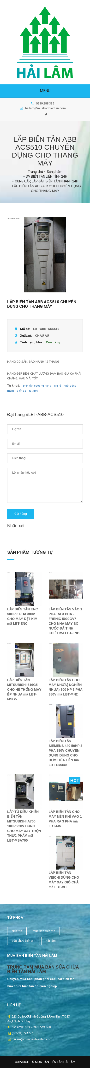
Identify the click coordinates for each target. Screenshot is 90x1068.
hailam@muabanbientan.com (43, 108)
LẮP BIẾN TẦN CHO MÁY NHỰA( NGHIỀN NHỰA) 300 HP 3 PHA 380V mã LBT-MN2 (66, 687)
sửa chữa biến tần (23, 940)
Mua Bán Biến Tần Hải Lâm (55, 1062)
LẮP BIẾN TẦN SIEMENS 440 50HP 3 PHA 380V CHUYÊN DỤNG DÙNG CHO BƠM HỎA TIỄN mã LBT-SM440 (66, 753)
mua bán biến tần (44, 931)
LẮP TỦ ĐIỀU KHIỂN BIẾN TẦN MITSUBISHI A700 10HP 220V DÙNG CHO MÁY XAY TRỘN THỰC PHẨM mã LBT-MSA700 (24, 826)
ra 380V (33, 390)
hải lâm (51, 940)
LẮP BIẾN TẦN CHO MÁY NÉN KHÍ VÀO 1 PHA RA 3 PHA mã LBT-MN (65, 819)
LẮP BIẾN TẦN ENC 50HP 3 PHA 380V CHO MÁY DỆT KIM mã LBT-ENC (22, 616)
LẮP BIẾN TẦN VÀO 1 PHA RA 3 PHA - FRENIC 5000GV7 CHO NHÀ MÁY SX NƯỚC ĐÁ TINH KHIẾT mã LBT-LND (65, 621)
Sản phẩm (54, 172)
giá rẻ (57, 385)
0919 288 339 (42, 103)
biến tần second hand (37, 385)
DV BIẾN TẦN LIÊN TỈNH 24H (46, 176)
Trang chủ (35, 172)
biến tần (17, 931)
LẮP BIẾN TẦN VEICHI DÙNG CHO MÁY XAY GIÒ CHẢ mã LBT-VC (64, 880)
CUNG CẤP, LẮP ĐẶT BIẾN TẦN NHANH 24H (46, 181)
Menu (45, 90)
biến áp (21, 390)
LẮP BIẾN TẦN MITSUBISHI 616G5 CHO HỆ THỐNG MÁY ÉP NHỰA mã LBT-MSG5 (24, 689)
